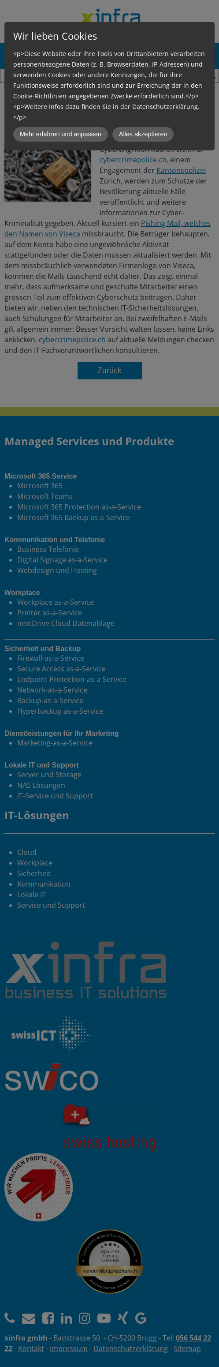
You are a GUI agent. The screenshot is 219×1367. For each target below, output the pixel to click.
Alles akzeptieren (143, 134)
